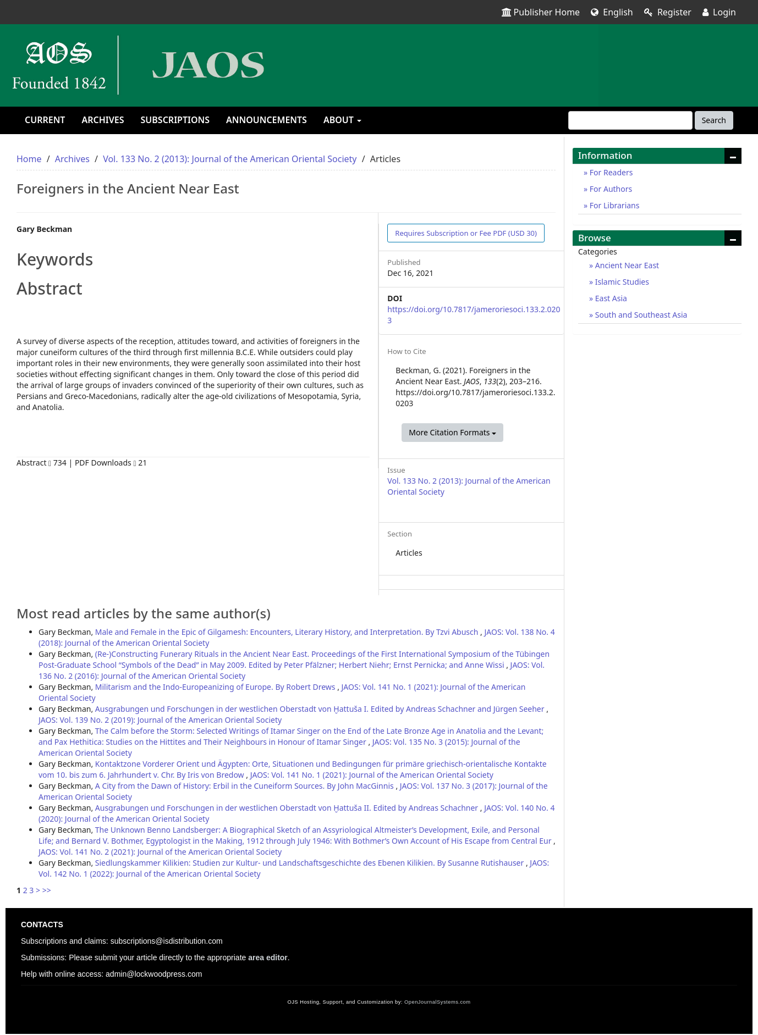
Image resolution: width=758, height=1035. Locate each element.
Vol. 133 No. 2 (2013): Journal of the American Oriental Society (229, 159)
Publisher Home (541, 12)
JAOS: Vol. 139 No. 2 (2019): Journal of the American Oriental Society (160, 720)
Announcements (266, 120)
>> (46, 890)
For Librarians (613, 205)
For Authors (609, 189)
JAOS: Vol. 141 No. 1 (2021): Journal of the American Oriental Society (371, 775)
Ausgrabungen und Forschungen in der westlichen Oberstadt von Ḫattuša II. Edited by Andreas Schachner (287, 807)
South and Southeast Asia (640, 314)
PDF (466, 233)
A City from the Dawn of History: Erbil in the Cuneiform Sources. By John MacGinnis (245, 786)
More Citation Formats (452, 432)
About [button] (342, 120)
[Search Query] (630, 120)
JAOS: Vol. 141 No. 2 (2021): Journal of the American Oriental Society (160, 851)
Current (45, 120)
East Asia (610, 298)
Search (714, 120)
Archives (102, 120)
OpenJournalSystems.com (437, 1002)
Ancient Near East (626, 265)
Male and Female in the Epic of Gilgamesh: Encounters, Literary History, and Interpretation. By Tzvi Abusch (287, 632)
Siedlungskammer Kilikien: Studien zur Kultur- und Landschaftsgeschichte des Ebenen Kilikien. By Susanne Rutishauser (310, 862)
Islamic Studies (621, 281)
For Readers (610, 172)
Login (719, 12)
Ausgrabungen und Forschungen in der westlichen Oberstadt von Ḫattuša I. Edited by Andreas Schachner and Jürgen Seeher (320, 709)
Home (29, 159)
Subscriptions (175, 120)
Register (667, 12)
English (612, 12)
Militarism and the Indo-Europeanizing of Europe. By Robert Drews (216, 687)
